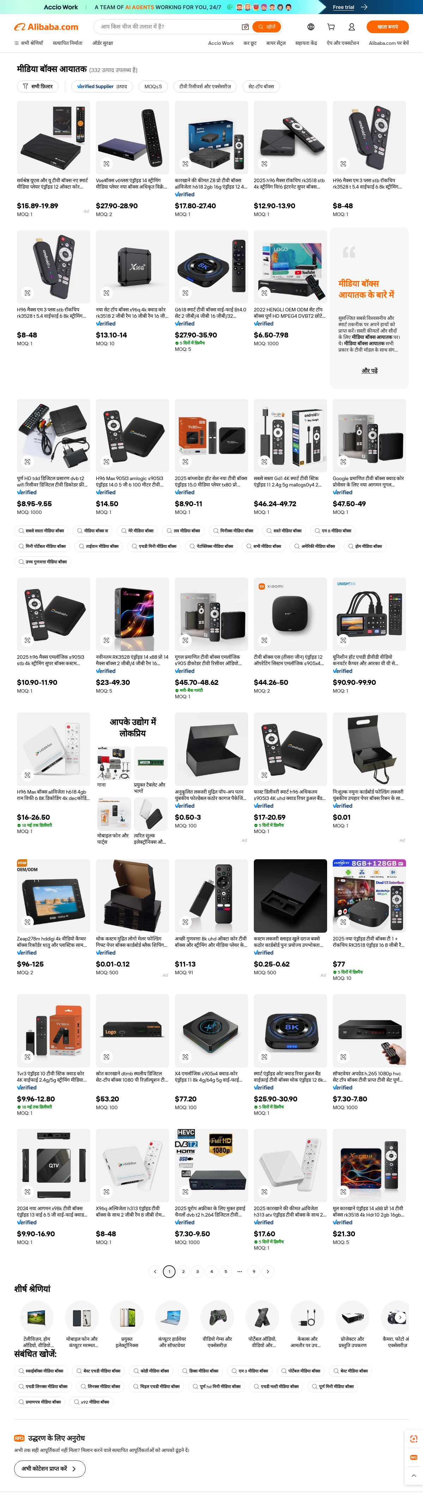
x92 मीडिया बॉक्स (91, 1402)
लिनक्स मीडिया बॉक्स (100, 1387)
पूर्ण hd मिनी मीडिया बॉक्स (216, 1387)
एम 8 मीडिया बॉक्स (333, 531)
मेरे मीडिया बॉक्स (137, 531)
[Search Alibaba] (168, 27)
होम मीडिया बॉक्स (365, 546)
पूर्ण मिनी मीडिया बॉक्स (333, 1387)
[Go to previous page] (155, 1271)
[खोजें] (266, 26)
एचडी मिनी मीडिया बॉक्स (154, 546)
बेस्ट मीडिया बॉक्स (350, 1371)
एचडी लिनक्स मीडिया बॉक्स (43, 1387)
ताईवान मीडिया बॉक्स (98, 546)
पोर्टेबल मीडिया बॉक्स (300, 1371)
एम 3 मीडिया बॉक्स (250, 1371)
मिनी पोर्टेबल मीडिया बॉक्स (42, 546)
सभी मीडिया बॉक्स (263, 546)
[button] (245, 27)
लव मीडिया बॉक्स (183, 531)
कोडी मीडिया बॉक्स (151, 1371)
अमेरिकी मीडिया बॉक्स (314, 546)
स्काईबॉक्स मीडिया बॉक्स (41, 1371)
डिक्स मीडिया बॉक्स (200, 1371)
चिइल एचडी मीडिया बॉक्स (156, 1387)
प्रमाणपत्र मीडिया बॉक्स (40, 1402)
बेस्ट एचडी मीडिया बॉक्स (98, 1371)
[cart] (332, 28)
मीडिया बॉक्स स (92, 531)
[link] (414, 1439)
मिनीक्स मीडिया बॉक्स (233, 531)
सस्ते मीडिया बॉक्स (283, 531)
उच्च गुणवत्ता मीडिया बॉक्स (43, 562)
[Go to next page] (268, 1271)
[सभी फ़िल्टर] (38, 86)
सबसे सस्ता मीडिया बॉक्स (41, 531)
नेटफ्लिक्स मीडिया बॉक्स (211, 546)
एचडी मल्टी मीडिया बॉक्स (276, 1387)
